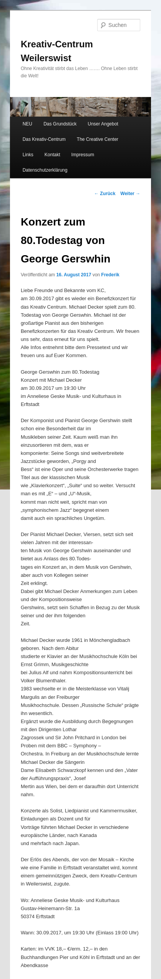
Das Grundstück (59, 124)
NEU (27, 124)
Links (28, 154)
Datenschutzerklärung (45, 170)
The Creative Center (97, 139)
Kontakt (52, 154)
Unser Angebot (103, 124)
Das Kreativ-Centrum (44, 139)
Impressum (82, 154)
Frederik (110, 274)
